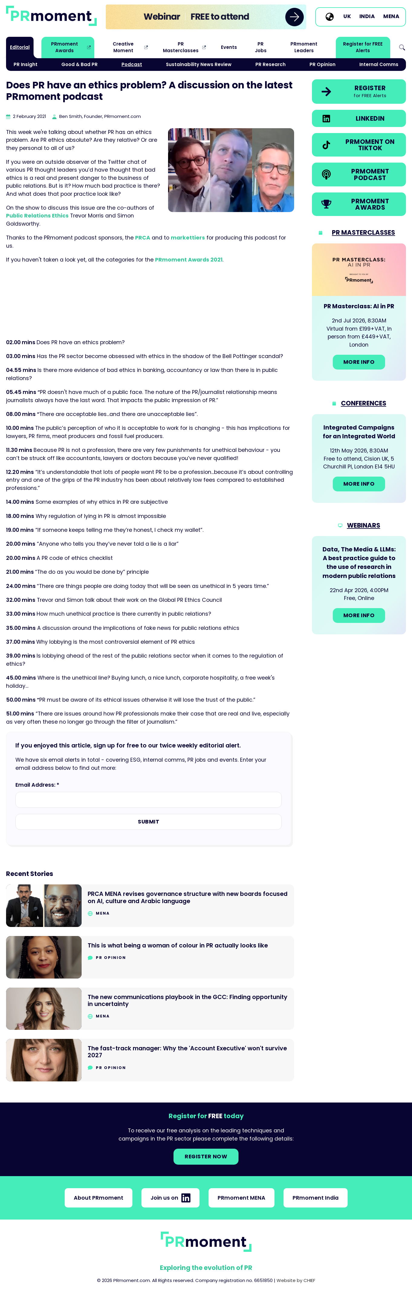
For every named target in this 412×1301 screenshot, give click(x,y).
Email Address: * (37, 785)
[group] (206, 17)
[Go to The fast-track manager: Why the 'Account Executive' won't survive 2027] (150, 1060)
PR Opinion (323, 64)
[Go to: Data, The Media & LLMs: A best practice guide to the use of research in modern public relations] (359, 585)
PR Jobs (261, 47)
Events (229, 47)
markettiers (188, 237)
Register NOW (206, 1156)
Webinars (363, 525)
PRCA (142, 237)
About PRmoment (98, 1197)
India (367, 16)
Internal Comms (378, 64)
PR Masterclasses (181, 47)
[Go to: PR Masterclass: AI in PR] (359, 312)
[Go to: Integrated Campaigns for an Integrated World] (359, 458)
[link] (206, 17)
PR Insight (25, 64)
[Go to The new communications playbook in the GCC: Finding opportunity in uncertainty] (150, 1009)
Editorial (20, 47)
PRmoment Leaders (303, 47)
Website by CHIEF (296, 1280)
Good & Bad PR (79, 64)
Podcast (132, 64)
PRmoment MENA (241, 1197)
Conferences (363, 403)
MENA (391, 16)
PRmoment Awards (64, 47)
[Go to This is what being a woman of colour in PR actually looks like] (150, 957)
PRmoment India (316, 1197)
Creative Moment (123, 47)
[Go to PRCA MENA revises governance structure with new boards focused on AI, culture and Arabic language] (150, 905)
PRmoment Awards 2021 (188, 259)
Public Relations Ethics (37, 215)
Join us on (170, 1198)
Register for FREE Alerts (363, 47)
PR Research (270, 64)
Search (402, 47)
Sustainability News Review (199, 64)
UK (347, 16)
